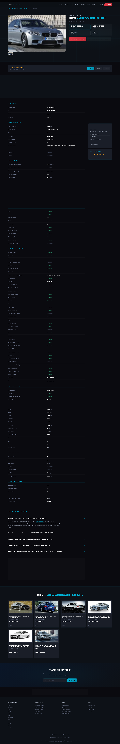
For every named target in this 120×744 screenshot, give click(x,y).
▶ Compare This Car (77, 39)
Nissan (9, 721)
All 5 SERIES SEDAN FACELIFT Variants (99, 39)
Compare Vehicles (65, 705)
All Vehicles (110, 1)
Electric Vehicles (38, 713)
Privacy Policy (53, 737)
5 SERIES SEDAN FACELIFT (25, 8)
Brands (83, 4)
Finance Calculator (94, 144)
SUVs (88, 4)
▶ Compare (108, 4)
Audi (9, 709)
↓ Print (98, 68)
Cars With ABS (93, 136)
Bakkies (94, 4)
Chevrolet (10, 725)
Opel (9, 719)
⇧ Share (106, 68)
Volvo (9, 713)
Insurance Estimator (66, 713)
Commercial (37, 711)
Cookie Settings (67, 737)
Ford (9, 715)
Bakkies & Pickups (39, 709)
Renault (9, 723)
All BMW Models (93, 129)
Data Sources (91, 709)
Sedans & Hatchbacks (39, 705)
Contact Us (90, 707)
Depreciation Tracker (66, 711)
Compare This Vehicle (94, 134)
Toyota (9, 711)
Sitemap (90, 711)
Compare (90, 68)
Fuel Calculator (65, 707)
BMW (17, 8)
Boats (106, 1)
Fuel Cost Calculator (94, 142)
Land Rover (10, 727)
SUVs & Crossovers (39, 707)
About (60, 4)
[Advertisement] (60, 86)
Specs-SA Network (16, 1)
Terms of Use (59, 737)
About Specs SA (92, 705)
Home (76, 4)
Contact (67, 4)
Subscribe (72, 680)
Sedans (101, 4)
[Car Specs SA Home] (18, 5)
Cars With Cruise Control (95, 139)
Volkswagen (10, 717)
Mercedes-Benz (11, 707)
